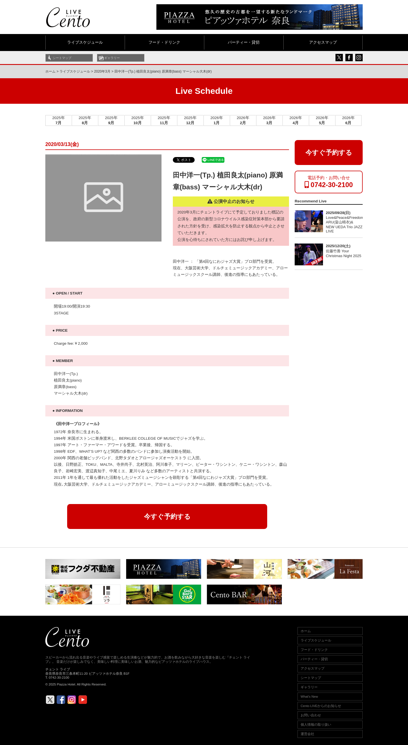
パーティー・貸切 (244, 42)
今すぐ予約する (167, 516)
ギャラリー (112, 58)
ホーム (50, 71)
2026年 (216, 120)
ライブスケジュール (85, 42)
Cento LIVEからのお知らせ (321, 706)
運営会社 (307, 734)
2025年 (58, 120)
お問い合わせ (311, 715)
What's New (309, 696)
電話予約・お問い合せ (329, 182)
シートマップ (62, 58)
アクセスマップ (323, 42)
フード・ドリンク (164, 42)
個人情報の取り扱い (316, 724)
